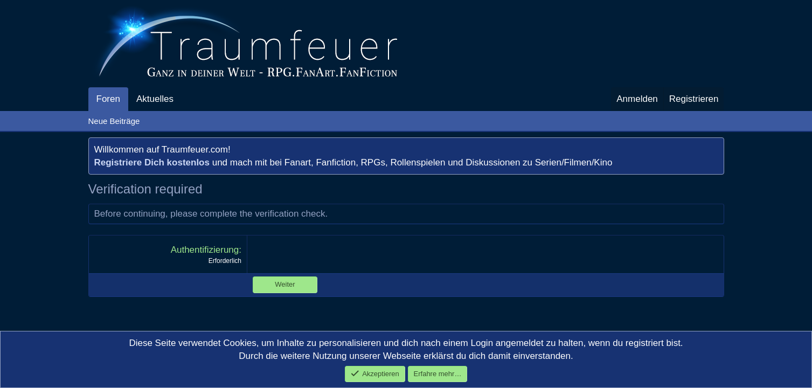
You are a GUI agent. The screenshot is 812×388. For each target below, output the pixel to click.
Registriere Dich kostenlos (152, 162)
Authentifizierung (205, 250)
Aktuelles (154, 99)
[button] (183, 99)
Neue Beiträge (114, 121)
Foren (108, 99)
